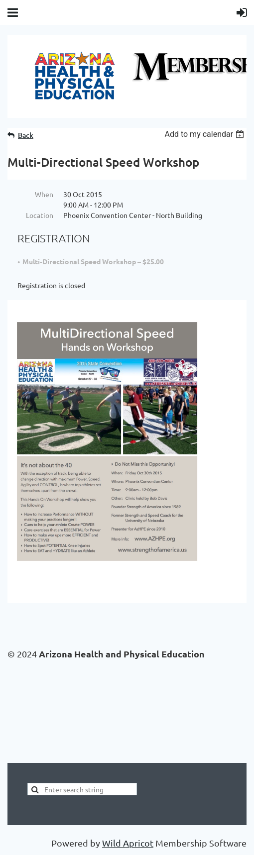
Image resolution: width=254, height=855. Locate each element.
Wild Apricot (127, 843)
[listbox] (205, 134)
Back (25, 135)
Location (39, 215)
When (44, 194)
